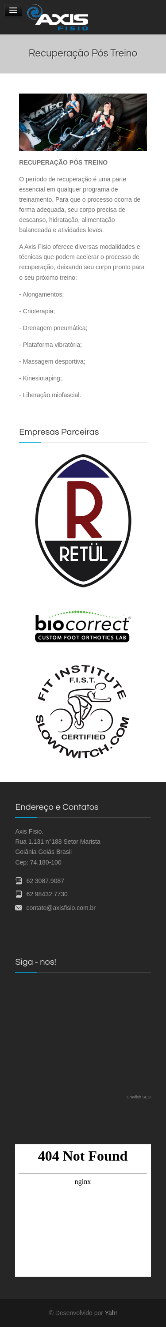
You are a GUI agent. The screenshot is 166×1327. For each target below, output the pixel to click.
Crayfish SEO (139, 1097)
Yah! (111, 1312)
